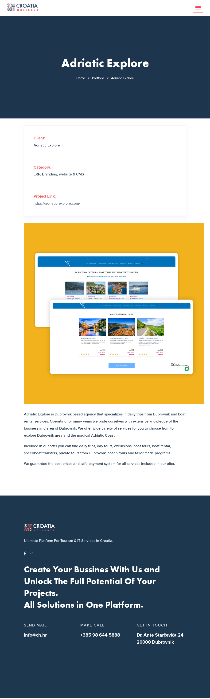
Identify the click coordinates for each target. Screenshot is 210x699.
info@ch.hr (35, 635)
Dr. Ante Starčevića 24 (160, 635)
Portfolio (98, 78)
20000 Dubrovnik (155, 642)
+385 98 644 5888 (100, 635)
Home (80, 78)
